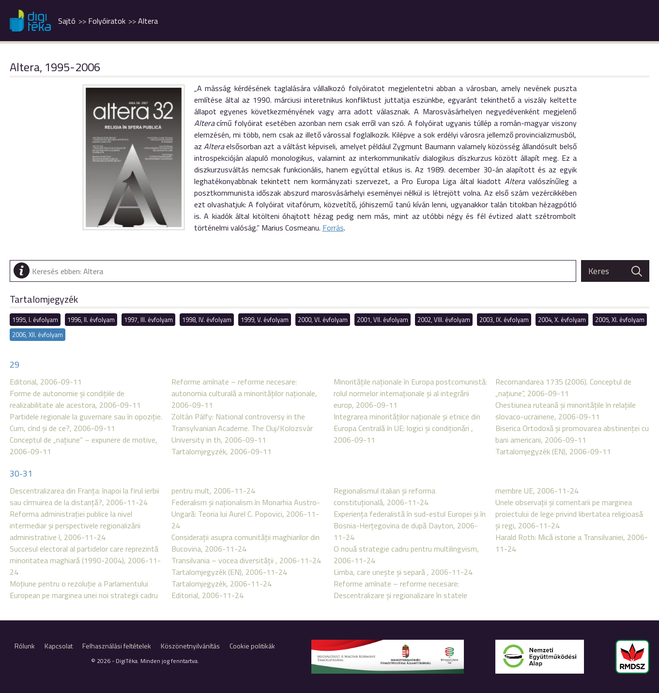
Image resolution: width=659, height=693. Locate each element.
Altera (148, 21)
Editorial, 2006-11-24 (207, 595)
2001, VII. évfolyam (382, 319)
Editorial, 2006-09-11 (46, 381)
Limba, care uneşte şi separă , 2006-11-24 (403, 572)
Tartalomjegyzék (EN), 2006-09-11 (553, 451)
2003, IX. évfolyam (504, 319)
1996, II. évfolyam (91, 319)
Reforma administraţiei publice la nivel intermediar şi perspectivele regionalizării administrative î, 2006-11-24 (75, 525)
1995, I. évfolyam (35, 319)
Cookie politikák (252, 646)
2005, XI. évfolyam (619, 319)
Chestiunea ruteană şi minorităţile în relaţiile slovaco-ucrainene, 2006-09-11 (565, 410)
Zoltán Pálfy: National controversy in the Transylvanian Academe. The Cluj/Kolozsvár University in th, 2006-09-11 (242, 428)
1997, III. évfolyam (148, 319)
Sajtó (67, 21)
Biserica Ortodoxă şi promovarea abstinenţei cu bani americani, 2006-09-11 (572, 434)
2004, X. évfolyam (562, 319)
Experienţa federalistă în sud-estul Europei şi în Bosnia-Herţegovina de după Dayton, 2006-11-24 (410, 525)
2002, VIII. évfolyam (443, 319)
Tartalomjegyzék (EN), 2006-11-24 (229, 572)
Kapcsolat (59, 646)
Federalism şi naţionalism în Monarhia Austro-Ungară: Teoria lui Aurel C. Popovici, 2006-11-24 (245, 513)
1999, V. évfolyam (265, 319)
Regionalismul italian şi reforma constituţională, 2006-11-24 (384, 496)
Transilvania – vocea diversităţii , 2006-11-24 (246, 560)
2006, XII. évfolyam (37, 334)
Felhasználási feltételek (116, 646)
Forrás (333, 227)
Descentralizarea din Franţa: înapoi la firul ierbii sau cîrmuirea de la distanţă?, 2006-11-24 (84, 496)
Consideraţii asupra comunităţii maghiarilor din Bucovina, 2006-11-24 (245, 542)
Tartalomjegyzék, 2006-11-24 (221, 583)
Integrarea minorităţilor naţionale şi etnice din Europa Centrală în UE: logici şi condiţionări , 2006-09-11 (407, 428)
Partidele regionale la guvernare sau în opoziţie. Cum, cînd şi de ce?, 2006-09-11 (86, 422)
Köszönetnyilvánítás (190, 646)
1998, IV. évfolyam (206, 319)
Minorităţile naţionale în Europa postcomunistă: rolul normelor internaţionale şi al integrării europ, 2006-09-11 (410, 393)
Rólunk (25, 646)
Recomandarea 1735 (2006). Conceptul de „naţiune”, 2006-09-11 (563, 387)
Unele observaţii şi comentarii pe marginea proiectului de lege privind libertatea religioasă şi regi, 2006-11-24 (569, 513)
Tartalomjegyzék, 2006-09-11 (221, 451)
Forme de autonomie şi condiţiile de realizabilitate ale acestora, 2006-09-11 (75, 399)
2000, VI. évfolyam (323, 319)
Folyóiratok (106, 21)
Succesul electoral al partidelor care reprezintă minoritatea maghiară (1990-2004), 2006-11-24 (85, 560)
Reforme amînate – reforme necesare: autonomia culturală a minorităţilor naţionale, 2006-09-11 (244, 393)
